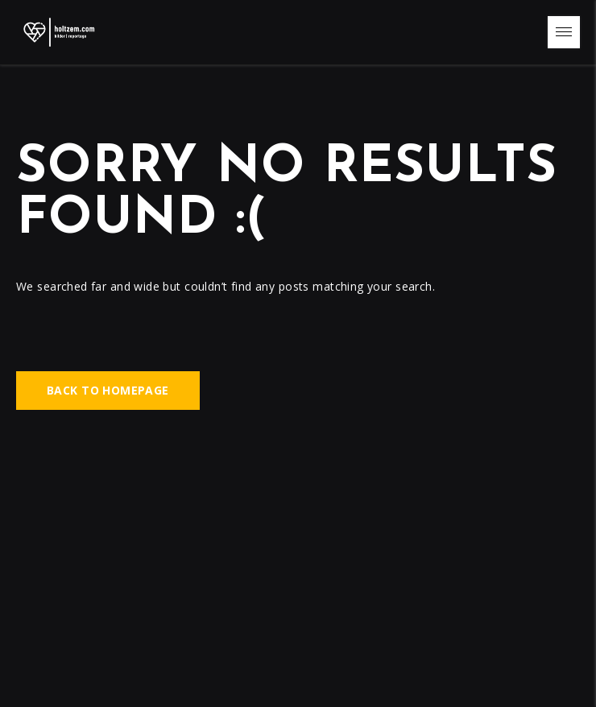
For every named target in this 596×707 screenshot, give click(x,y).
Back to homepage (108, 391)
